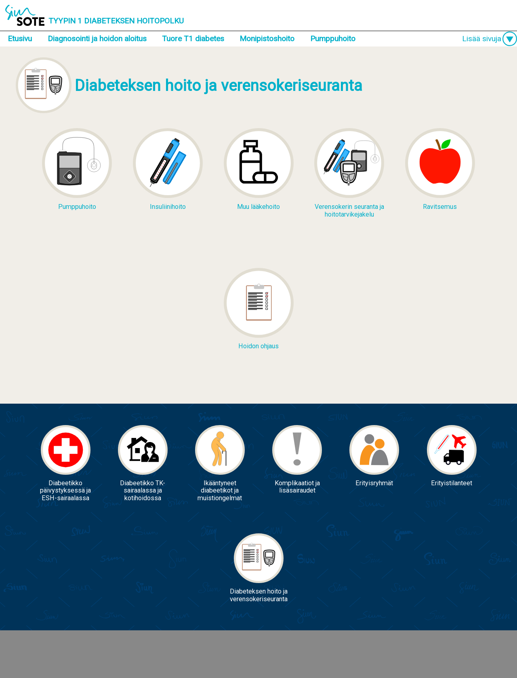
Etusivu (20, 38)
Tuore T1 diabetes (193, 38)
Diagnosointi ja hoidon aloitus (97, 38)
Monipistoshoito (267, 38)
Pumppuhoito (332, 38)
